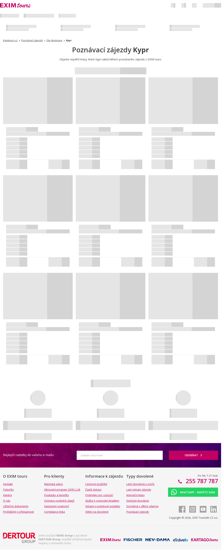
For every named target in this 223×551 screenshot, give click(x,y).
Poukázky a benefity (56, 495)
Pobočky (8, 489)
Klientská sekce (53, 484)
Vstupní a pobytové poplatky (102, 506)
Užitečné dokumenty (15, 506)
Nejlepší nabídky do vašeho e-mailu (28, 455)
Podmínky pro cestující (99, 495)
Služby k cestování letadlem (102, 500)
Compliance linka (54, 512)
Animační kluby (135, 495)
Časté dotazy (93, 489)
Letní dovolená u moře (140, 484)
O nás (6, 500)
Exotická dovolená (137, 500)
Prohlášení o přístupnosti (18, 512)
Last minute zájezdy (138, 489)
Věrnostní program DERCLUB (62, 489)
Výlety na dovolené (97, 512)
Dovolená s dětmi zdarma (142, 506)
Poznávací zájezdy (137, 512)
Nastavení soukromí (56, 506)
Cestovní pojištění (96, 484)
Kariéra (7, 495)
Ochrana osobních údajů (59, 500)
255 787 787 (201, 481)
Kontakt (8, 484)
